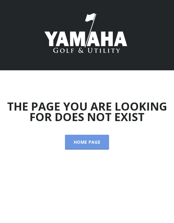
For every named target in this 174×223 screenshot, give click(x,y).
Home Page (87, 142)
